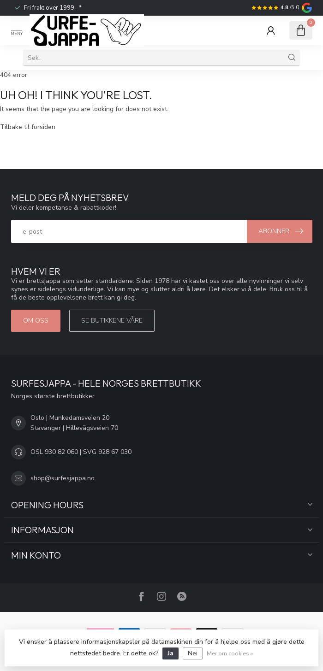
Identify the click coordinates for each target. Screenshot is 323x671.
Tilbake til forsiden (27, 127)
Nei (192, 653)
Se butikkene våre (112, 320)
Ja (170, 653)
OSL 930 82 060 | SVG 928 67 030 (81, 451)
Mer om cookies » (230, 653)
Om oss (35, 320)
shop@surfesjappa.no (62, 478)
